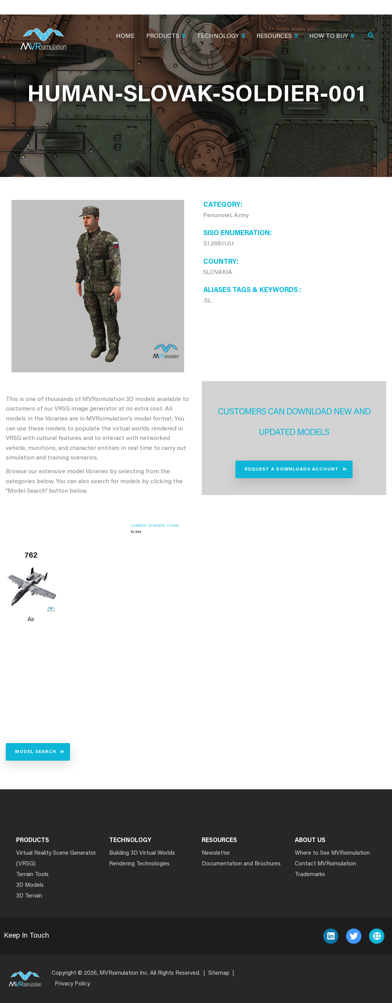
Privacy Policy (72, 984)
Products (165, 37)
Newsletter (216, 853)
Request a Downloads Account (292, 469)
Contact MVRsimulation (325, 864)
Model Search (35, 752)
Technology (221, 37)
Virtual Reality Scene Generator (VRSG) (56, 858)
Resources (277, 37)
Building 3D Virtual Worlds (142, 853)
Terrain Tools (32, 875)
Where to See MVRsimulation (332, 853)
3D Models (30, 885)
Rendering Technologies (139, 864)
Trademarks (310, 875)
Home (125, 36)
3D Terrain (29, 896)
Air (31, 620)
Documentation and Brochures (241, 864)
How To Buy (331, 37)
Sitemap (218, 973)
